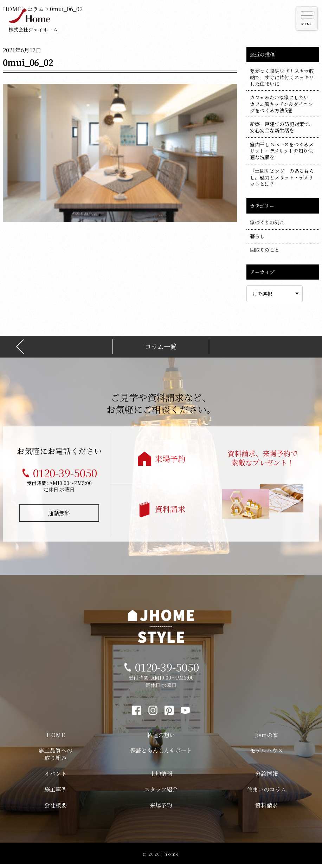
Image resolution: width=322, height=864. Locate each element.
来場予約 (170, 457)
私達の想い (161, 733)
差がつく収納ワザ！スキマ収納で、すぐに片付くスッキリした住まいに (282, 77)
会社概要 (55, 804)
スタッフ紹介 (161, 788)
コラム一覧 (160, 345)
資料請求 (170, 507)
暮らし (257, 236)
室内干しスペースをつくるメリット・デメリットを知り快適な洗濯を (282, 151)
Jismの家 (266, 733)
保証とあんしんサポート (161, 749)
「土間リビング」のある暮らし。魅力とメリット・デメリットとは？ (282, 177)
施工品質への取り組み (55, 752)
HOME (55, 733)
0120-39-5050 (65, 471)
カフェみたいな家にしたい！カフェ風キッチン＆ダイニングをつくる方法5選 (282, 103)
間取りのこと (264, 249)
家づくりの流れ (267, 222)
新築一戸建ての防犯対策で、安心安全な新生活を (282, 127)
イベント (55, 772)
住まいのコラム (266, 788)
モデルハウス (266, 749)
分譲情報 (266, 772)
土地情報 (161, 772)
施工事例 (55, 788)
